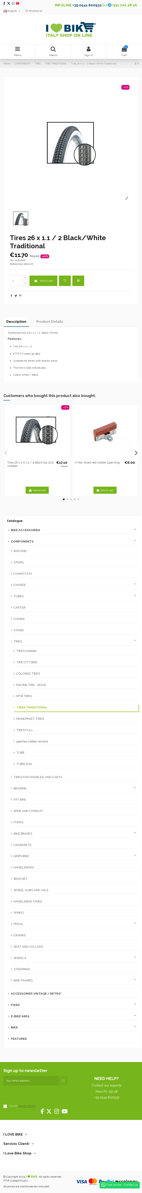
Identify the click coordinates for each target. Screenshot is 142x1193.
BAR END (20, 551)
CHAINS (19, 619)
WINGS (19, 912)
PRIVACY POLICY (27, 1106)
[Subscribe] (63, 1080)
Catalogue (15, 521)
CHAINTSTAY (23, 573)
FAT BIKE (20, 799)
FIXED (15, 1005)
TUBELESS (24, 764)
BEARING (20, 788)
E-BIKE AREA (20, 1016)
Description (16, 321)
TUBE (20, 752)
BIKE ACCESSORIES (25, 530)
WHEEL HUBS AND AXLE (31, 890)
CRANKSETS (22, 845)
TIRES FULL (24, 730)
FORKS (18, 822)
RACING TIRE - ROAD (31, 685)
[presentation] (37, 1094)
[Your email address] (31, 1080)
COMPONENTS (22, 541)
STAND (19, 630)
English (12, 11)
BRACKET (20, 878)
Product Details (49, 321)
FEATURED (19, 1038)
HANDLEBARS (24, 867)
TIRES (18, 641)
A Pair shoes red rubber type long (97, 462)
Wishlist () (33, 11)
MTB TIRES (24, 696)
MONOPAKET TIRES (30, 718)
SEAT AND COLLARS (28, 946)
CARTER (20, 607)
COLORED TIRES (28, 673)
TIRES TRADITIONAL (31, 707)
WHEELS (20, 958)
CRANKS (20, 935)
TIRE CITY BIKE (26, 662)
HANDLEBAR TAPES (28, 901)
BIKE (14, 1027)
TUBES (19, 596)
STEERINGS (22, 969)
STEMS (19, 562)
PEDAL (18, 924)
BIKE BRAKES (23, 833)
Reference (16, 264)
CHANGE (20, 585)
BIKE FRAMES (23, 980)
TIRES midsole (26, 651)
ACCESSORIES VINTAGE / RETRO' (36, 993)
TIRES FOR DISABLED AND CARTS (38, 777)
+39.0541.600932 (87, 5)
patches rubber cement (32, 741)
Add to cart (43, 280)
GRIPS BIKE (21, 856)
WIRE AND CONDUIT (28, 811)
